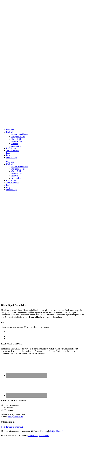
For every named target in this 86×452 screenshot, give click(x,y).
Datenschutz (44, 436)
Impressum (33, 436)
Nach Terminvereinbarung (12, 427)
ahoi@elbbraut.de (15, 417)
